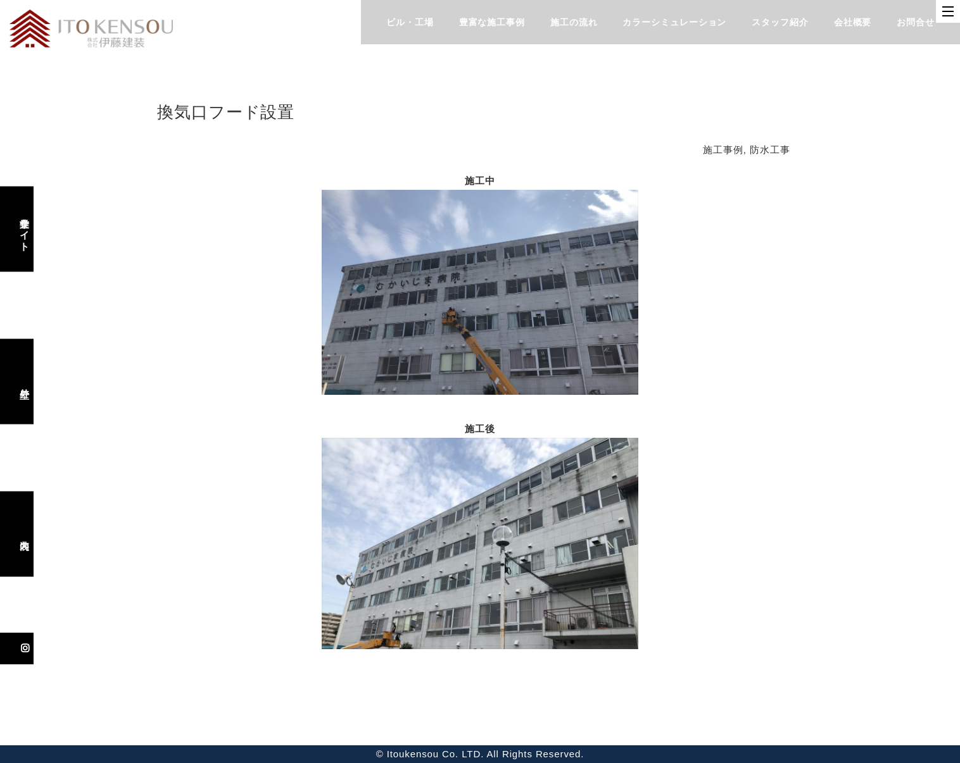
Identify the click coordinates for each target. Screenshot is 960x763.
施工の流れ (574, 22)
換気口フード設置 (225, 111)
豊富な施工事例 (492, 22)
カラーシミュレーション (674, 22)
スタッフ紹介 (780, 22)
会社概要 (853, 22)
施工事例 (723, 149)
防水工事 (770, 149)
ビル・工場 (410, 22)
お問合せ (916, 22)
